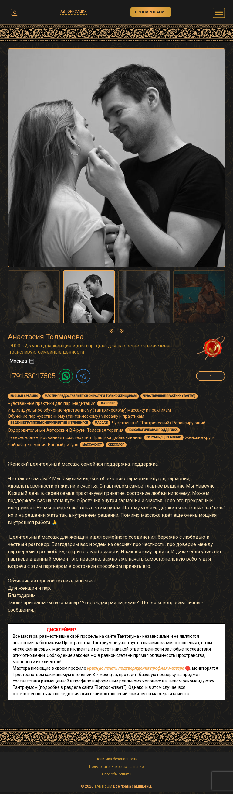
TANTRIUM (103, 788)
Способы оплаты (116, 776)
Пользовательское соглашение (116, 769)
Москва (22, 363)
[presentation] (111, 332)
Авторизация (72, 12)
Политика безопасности (116, 761)
